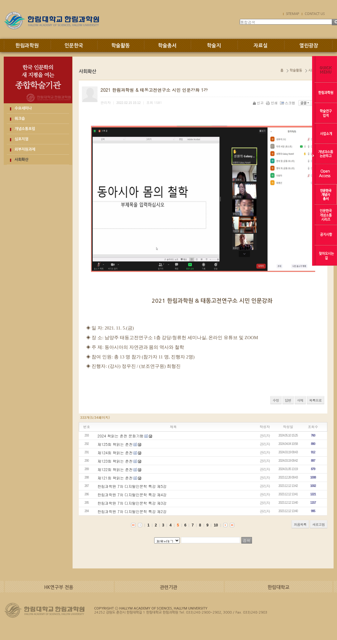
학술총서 (167, 45)
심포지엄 (21, 139)
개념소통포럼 (25, 129)
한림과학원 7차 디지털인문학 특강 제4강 (132, 494)
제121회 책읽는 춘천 (115, 477)
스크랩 (288, 102)
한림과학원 (27, 45)
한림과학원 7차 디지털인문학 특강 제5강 (132, 486)
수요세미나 (23, 108)
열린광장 (308, 45)
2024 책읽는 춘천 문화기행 (120, 435)
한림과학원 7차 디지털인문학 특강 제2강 (132, 511)
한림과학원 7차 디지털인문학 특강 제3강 (132, 503)
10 (216, 525)
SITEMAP (292, 13)
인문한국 (73, 45)
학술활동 (120, 45)
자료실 (261, 45)
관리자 (265, 435)
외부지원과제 (25, 149)
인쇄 (272, 102)
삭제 (300, 400)
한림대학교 (278, 587)
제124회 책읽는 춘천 (115, 452)
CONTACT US (315, 13)
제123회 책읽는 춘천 (115, 461)
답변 (288, 400)
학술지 (214, 45)
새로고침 (318, 524)
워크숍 (20, 118)
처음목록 (300, 524)
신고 (259, 102)
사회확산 (21, 159)
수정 (276, 400)
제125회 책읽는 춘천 (115, 444)
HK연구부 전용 (58, 587)
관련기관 (168, 587)
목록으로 (315, 400)
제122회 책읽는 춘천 (115, 469)
